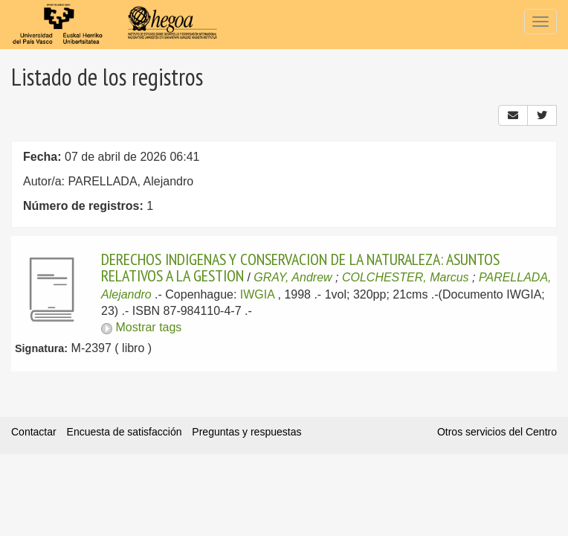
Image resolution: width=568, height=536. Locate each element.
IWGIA (257, 294)
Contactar (34, 432)
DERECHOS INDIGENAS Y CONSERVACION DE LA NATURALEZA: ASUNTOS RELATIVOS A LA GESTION (300, 267)
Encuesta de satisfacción (124, 432)
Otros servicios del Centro (497, 432)
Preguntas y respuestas (246, 432)
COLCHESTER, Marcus (405, 277)
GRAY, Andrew (293, 277)
